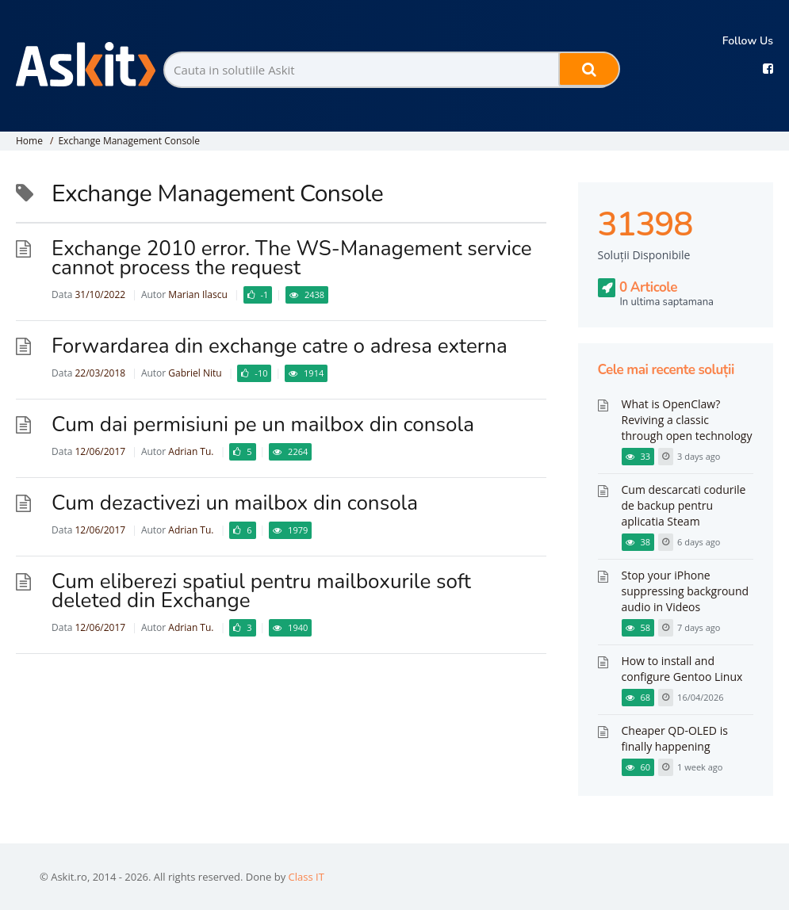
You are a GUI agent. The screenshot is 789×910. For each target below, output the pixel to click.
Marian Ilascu (197, 294)
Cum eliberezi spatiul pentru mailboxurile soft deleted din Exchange (261, 591)
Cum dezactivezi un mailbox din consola (235, 503)
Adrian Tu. (190, 451)
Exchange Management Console (129, 140)
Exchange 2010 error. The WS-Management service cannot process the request (292, 258)
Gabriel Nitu (194, 373)
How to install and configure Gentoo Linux (682, 668)
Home (29, 140)
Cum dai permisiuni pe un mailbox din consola (263, 424)
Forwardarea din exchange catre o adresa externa (279, 346)
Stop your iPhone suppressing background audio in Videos (685, 591)
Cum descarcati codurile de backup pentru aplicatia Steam (684, 505)
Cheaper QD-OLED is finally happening (675, 738)
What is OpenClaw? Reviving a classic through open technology (687, 419)
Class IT (306, 877)
